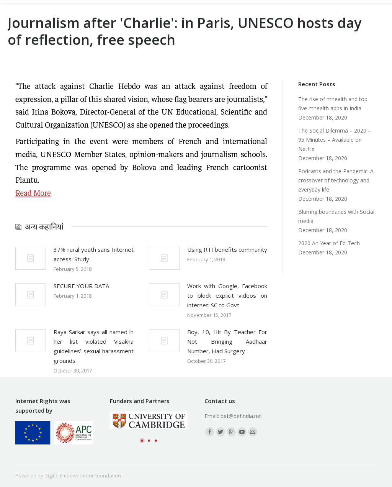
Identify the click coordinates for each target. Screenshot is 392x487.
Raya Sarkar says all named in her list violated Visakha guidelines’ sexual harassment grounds (94, 346)
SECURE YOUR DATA (81, 286)
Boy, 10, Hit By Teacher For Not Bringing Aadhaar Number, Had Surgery (227, 341)
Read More (33, 192)
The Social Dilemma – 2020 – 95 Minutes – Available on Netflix (334, 139)
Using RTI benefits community (227, 249)
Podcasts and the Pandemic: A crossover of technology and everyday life (336, 180)
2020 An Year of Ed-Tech (329, 243)
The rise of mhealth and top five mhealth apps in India (333, 103)
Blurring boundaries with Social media (336, 216)
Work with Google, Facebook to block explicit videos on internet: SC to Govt (227, 295)
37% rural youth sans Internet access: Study (94, 254)
